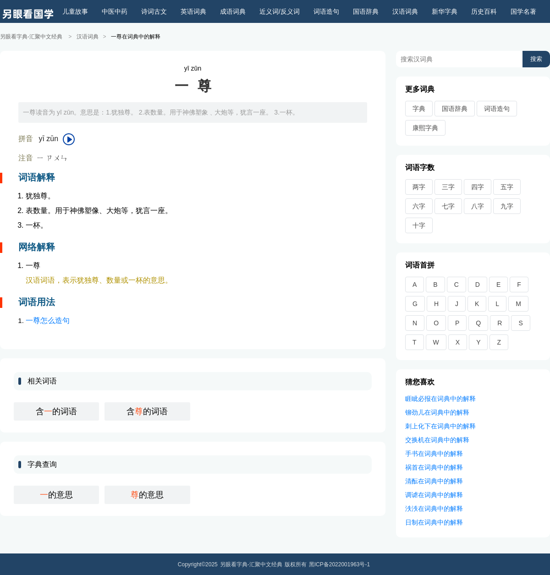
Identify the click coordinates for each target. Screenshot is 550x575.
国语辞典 (366, 11)
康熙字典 (425, 127)
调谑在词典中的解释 (434, 494)
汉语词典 (405, 11)
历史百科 (484, 11)
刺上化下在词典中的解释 (440, 425)
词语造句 (326, 11)
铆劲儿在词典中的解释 (437, 412)
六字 (418, 205)
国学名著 (523, 11)
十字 (418, 225)
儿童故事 (75, 11)
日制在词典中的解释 (434, 522)
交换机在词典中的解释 (437, 439)
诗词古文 (154, 11)
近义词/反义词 (279, 11)
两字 (418, 186)
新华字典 (444, 11)
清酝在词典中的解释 (434, 480)
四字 (477, 186)
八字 (477, 205)
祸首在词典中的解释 (434, 467)
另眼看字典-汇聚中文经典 (31, 36)
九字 (506, 205)
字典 (418, 108)
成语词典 (233, 11)
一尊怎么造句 (48, 320)
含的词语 (56, 411)
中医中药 (114, 11)
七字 (448, 205)
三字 (448, 186)
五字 (506, 186)
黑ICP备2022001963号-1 (339, 564)
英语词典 (193, 11)
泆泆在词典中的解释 (434, 508)
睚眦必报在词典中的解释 (440, 398)
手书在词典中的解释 (434, 453)
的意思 (56, 494)
